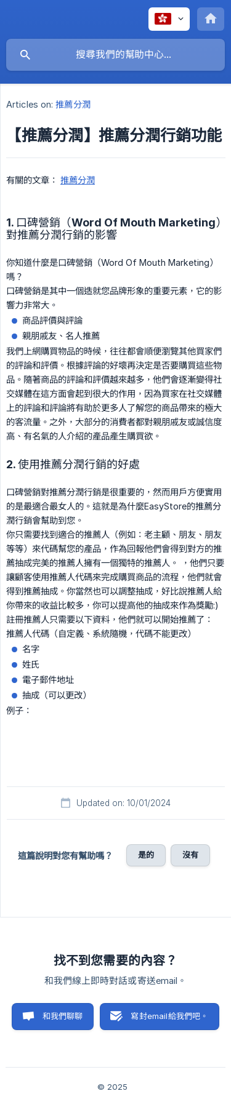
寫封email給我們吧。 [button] (169, 1016)
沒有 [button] (190, 855)
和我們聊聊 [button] (63, 1016)
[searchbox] (115, 55)
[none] (169, 19)
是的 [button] (146, 855)
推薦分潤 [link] (72, 104)
